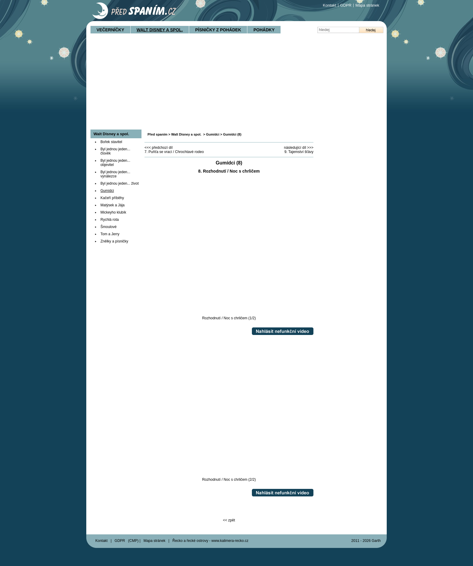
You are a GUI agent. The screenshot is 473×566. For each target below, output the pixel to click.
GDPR (346, 5)
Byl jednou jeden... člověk (115, 151)
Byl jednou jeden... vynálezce (115, 174)
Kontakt (329, 5)
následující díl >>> (298, 147)
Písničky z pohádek (218, 29)
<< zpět (229, 520)
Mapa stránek (367, 5)
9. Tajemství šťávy (298, 152)
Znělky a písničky (114, 241)
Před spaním (157, 134)
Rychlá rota (109, 219)
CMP (133, 541)
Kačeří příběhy (112, 198)
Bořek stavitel (111, 142)
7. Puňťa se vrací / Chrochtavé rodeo (174, 152)
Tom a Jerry (109, 234)
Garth (376, 541)
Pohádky (264, 29)
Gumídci (212, 134)
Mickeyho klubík (113, 212)
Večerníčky (110, 29)
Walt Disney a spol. (160, 29)
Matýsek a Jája (112, 205)
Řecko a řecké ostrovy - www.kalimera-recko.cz (210, 541)
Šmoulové (108, 227)
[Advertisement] (236, 84)
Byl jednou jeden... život (119, 183)
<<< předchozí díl (158, 147)
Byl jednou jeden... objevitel (115, 162)
